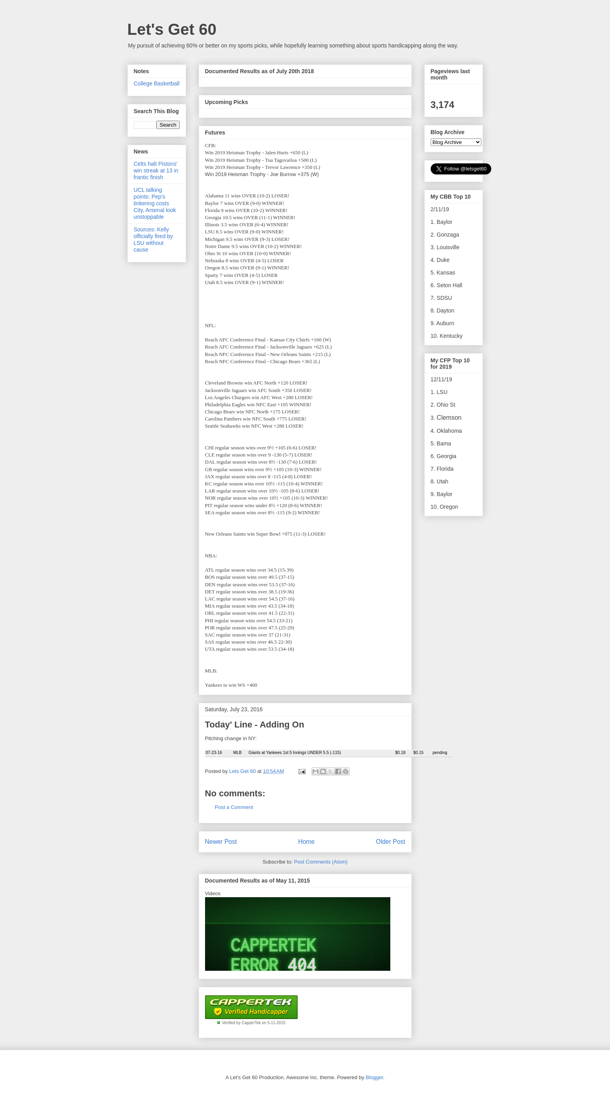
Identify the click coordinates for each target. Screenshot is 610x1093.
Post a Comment (234, 807)
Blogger (374, 1077)
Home (306, 841)
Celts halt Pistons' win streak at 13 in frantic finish (156, 170)
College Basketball (157, 83)
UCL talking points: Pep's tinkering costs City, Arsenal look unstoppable (155, 203)
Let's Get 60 (172, 29)
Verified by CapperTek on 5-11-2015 (253, 1023)
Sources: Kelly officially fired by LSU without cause (153, 239)
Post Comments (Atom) (321, 862)
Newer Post (221, 841)
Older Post (390, 841)
